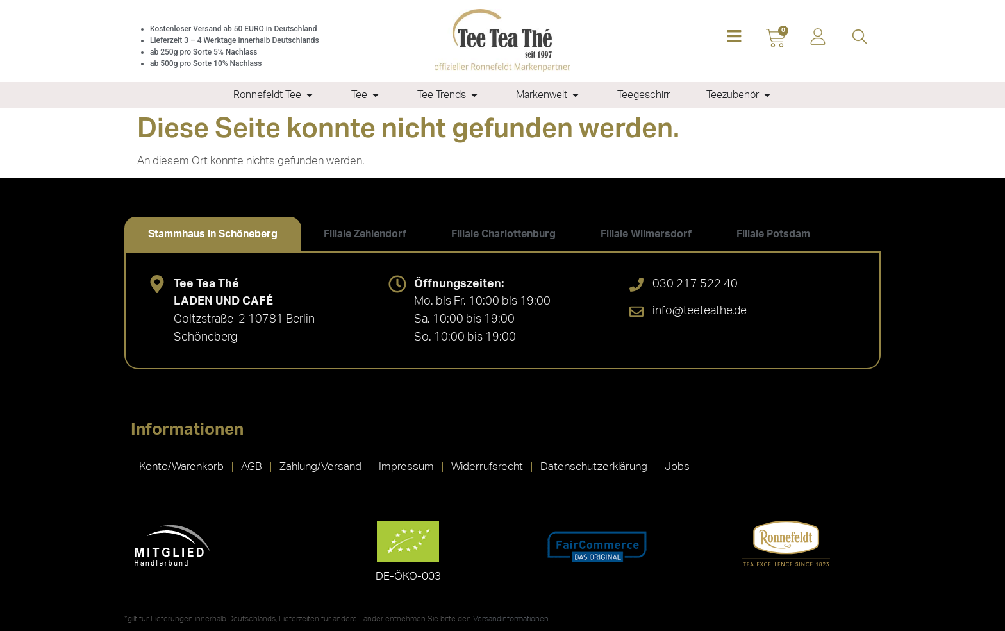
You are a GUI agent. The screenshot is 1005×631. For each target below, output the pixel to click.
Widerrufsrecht (487, 466)
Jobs (677, 466)
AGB (251, 466)
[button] (734, 37)
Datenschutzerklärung (593, 466)
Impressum (406, 466)
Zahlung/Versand (320, 466)
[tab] (212, 234)
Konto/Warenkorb (181, 466)
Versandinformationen (511, 619)
